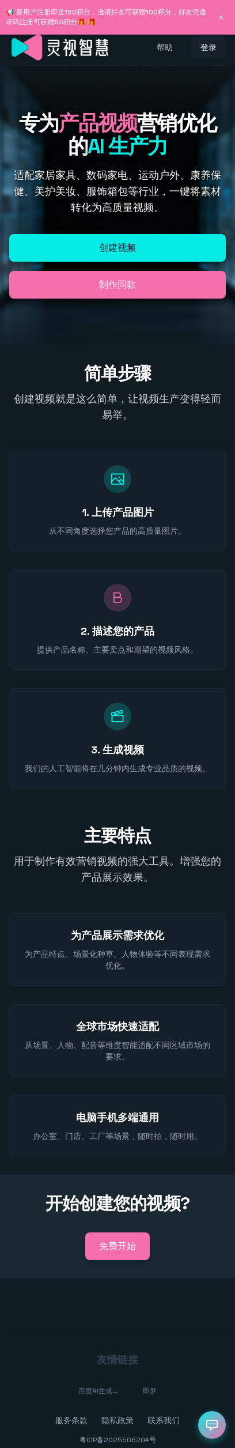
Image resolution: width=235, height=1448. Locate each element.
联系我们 (163, 1420)
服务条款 (71, 1420)
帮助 (165, 47)
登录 (208, 47)
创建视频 (117, 248)
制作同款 (117, 284)
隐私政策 (117, 1420)
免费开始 (117, 1246)
